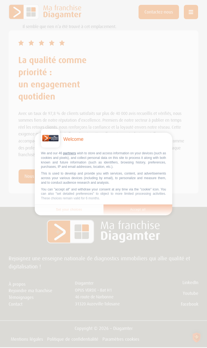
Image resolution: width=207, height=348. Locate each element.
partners (69, 153)
